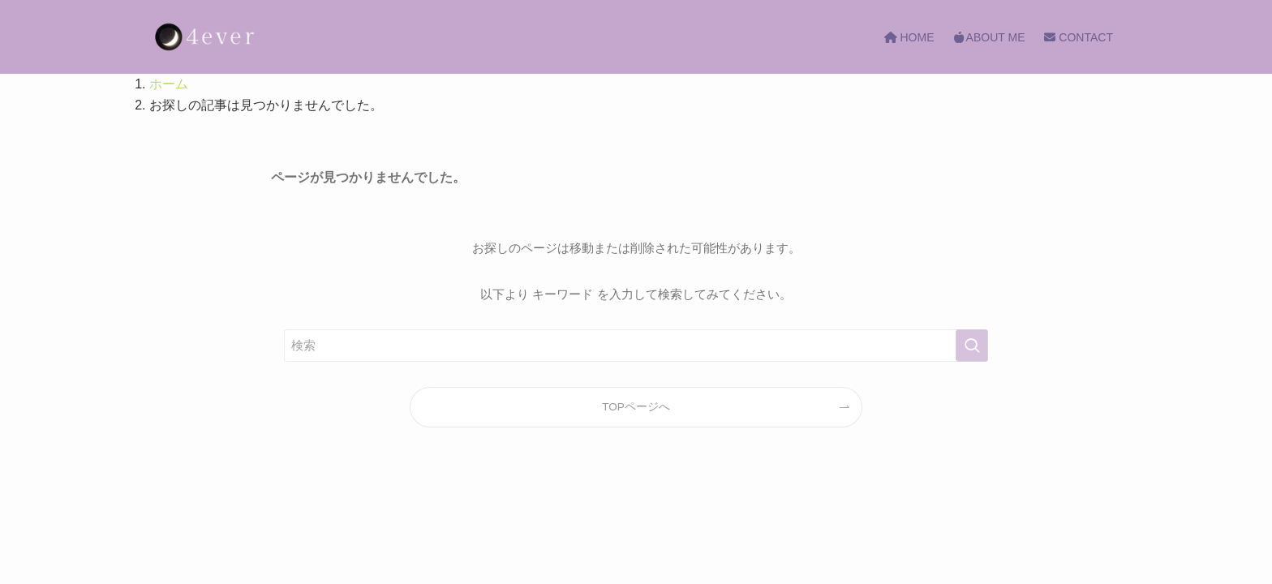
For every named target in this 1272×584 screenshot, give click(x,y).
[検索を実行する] (972, 345)
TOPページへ (636, 407)
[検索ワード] (636, 345)
